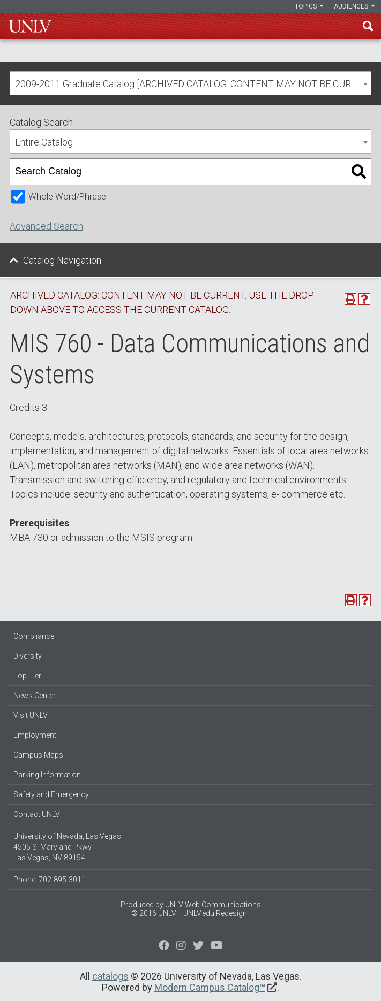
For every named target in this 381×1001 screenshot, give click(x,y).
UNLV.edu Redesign (215, 913)
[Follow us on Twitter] (181, 946)
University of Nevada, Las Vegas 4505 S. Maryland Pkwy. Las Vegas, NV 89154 (67, 847)
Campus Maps (38, 755)
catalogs (110, 976)
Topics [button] (309, 6)
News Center (34, 695)
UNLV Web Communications (213, 904)
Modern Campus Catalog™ (209, 987)
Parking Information (47, 774)
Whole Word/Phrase (67, 197)
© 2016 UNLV (153, 913)
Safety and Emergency (51, 794)
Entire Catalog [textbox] (44, 142)
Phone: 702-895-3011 (49, 879)
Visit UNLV (30, 715)
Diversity (27, 656)
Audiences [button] (354, 6)
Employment (34, 735)
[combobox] (190, 83)
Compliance (33, 636)
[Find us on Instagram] (198, 946)
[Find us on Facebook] (164, 946)
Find (368, 26)
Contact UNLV (36, 814)
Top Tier (27, 675)
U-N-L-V (30, 26)
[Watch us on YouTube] (217, 946)
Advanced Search (46, 226)
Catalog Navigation (62, 260)
